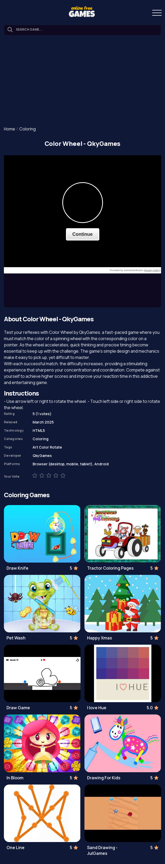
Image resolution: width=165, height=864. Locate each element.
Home (9, 129)
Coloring (27, 129)
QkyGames (42, 455)
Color (44, 447)
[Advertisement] (82, 81)
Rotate (56, 447)
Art (35, 447)
